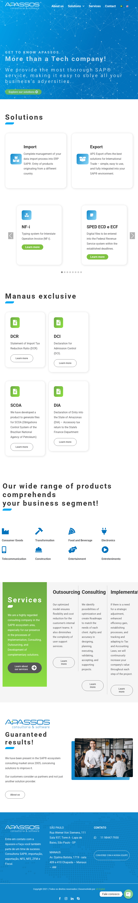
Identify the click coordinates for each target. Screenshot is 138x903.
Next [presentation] (132, 235)
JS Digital (100, 889)
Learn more (32, 247)
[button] (62, 272)
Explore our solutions (23, 111)
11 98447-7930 (106, 837)
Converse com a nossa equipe (112, 855)
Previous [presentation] (10, 235)
